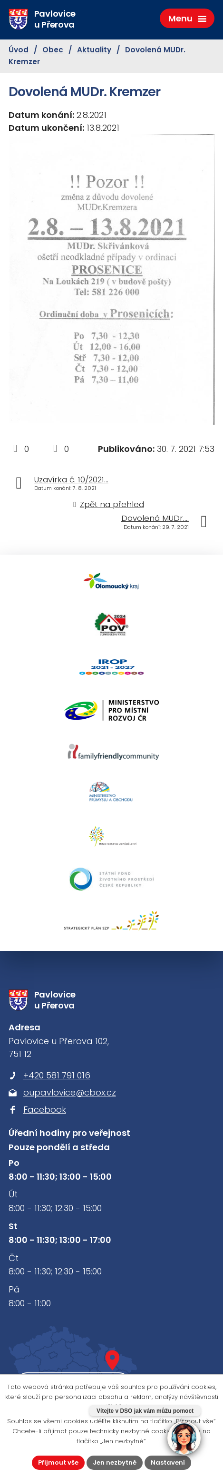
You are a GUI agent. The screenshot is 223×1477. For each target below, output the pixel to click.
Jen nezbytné (114, 1462)
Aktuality (94, 50)
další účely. (114, 1406)
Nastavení (168, 1462)
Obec (52, 50)
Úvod (19, 50)
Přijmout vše (58, 1462)
